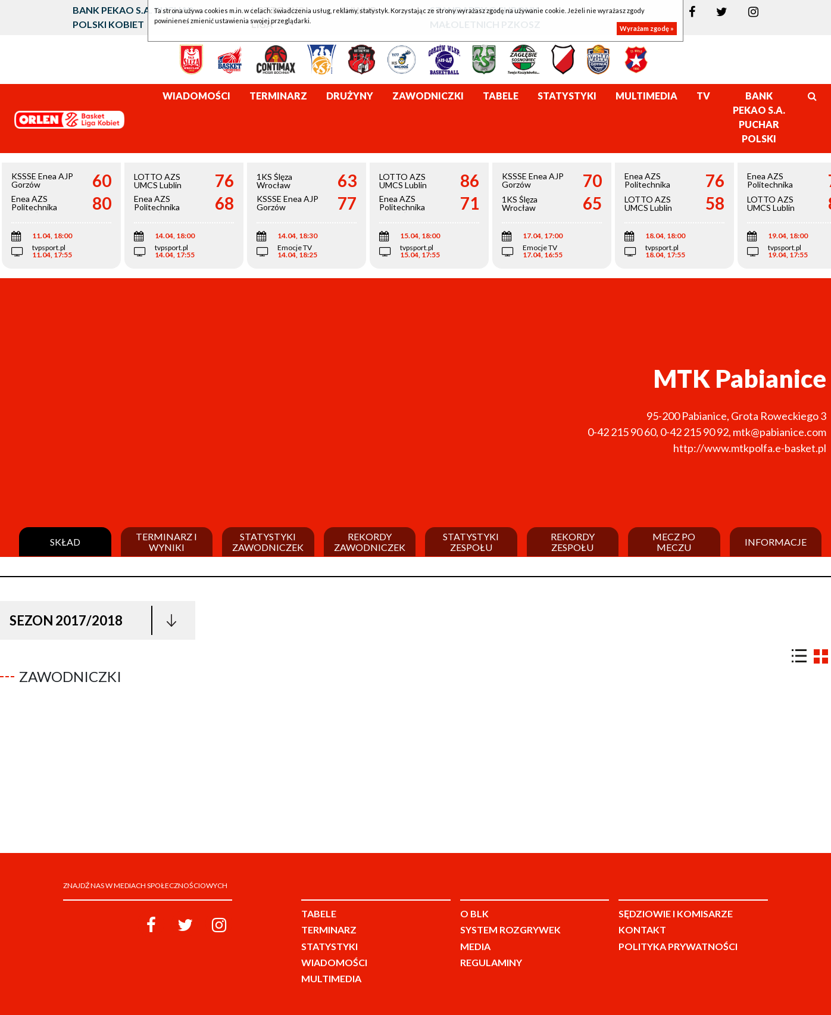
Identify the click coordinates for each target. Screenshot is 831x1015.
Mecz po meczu (673, 541)
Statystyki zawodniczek (268, 541)
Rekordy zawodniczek (369, 541)
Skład (65, 542)
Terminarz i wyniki (166, 541)
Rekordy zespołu (573, 541)
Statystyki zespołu (471, 541)
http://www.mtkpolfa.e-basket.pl (749, 447)
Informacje (776, 542)
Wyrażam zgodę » (647, 28)
